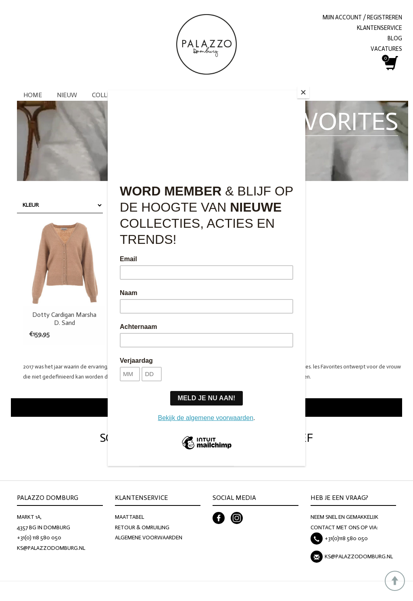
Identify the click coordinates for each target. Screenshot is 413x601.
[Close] (303, 92)
